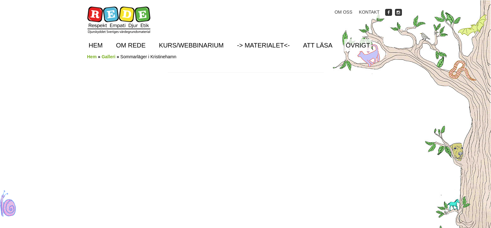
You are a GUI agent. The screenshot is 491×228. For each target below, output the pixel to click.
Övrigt (358, 45)
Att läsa (318, 45)
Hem (96, 45)
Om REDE (130, 45)
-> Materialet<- (263, 45)
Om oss (343, 12)
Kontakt (369, 12)
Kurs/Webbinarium (191, 45)
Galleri (108, 56)
